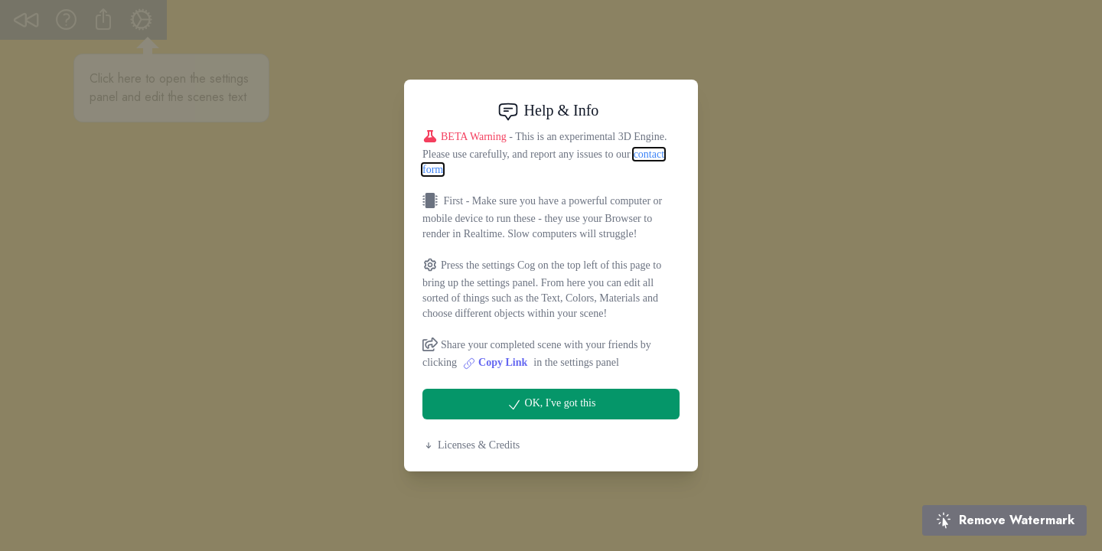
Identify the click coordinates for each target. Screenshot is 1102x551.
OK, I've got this (551, 404)
